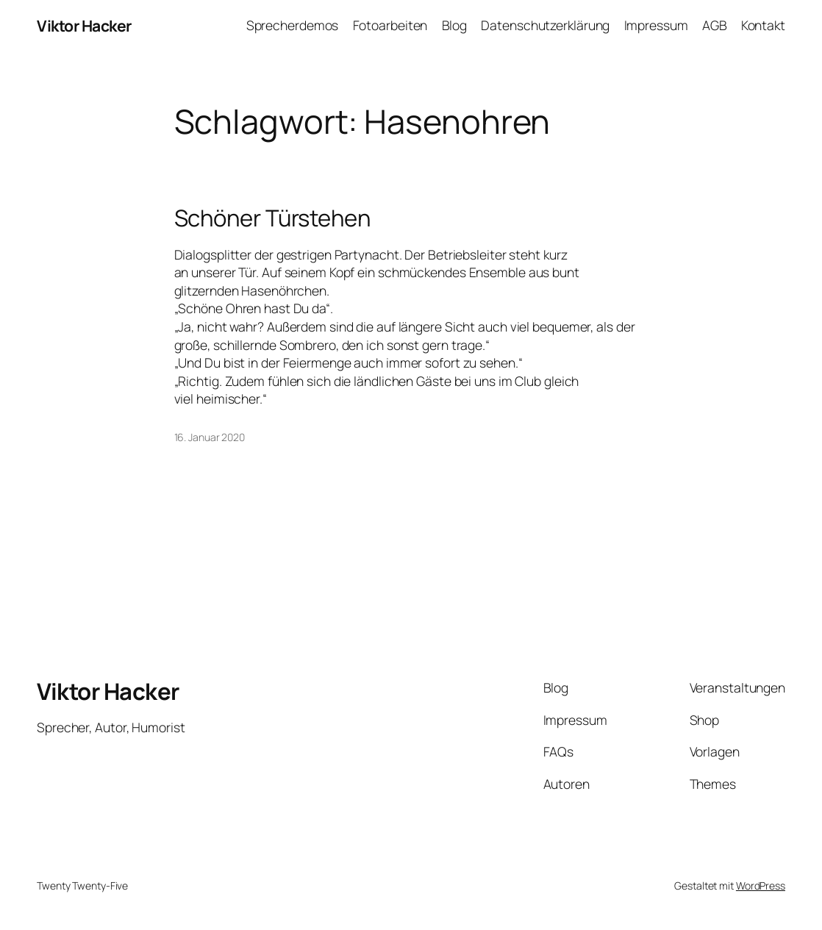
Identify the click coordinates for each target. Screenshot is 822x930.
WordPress (760, 886)
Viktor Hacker (84, 25)
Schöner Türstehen (272, 218)
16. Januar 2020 (210, 437)
